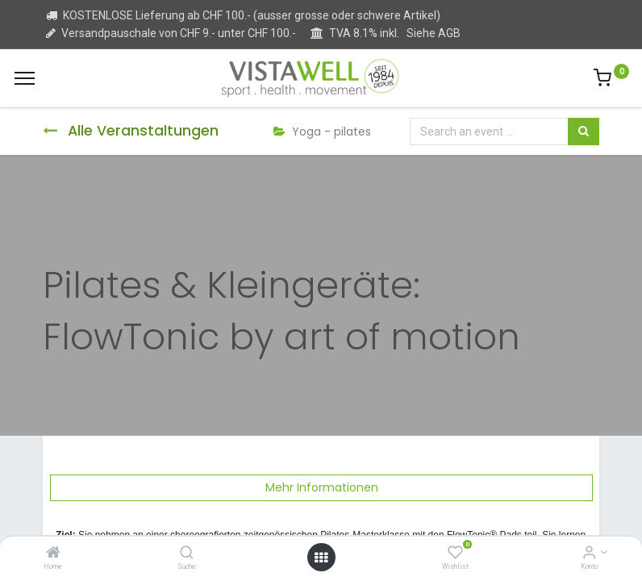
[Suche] (186, 553)
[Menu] (24, 78)
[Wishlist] (455, 553)
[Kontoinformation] (589, 553)
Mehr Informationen (321, 487)
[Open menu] (321, 557)
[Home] (53, 553)
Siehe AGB (433, 33)
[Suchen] (583, 131)
